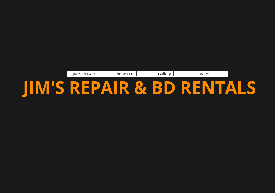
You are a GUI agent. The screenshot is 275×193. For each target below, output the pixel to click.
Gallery (164, 73)
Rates (205, 73)
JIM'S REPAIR (84, 73)
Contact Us (124, 73)
